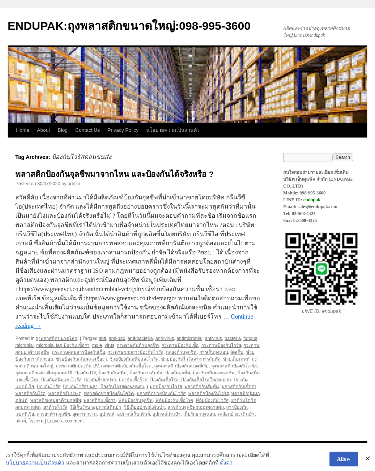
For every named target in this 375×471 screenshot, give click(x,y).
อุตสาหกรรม (84, 414)
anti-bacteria (140, 338)
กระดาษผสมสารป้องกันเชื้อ (78, 352)
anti (102, 338)
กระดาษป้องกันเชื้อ (180, 345)
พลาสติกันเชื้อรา (99, 400)
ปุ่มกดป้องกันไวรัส (164, 386)
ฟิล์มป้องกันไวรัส (212, 400)
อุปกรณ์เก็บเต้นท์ (133, 414)
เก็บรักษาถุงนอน (199, 414)
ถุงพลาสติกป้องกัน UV (77, 366)
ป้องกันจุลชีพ (177, 373)
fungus (250, 338)
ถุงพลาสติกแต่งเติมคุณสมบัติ (43, 373)
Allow (344, 462)
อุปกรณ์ (106, 414)
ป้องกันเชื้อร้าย (133, 379)
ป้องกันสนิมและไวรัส (61, 379)
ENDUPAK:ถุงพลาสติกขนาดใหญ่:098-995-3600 (129, 25)
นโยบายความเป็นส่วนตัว (172, 130)
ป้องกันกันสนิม (112, 373)
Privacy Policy (123, 130)
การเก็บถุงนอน (213, 352)
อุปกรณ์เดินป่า (166, 414)
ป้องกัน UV (85, 373)
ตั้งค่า (226, 466)
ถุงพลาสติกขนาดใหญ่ (57, 338)
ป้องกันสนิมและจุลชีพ (213, 373)
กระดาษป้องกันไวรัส (221, 345)
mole (97, 345)
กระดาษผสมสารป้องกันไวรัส (135, 352)
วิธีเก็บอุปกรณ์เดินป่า (144, 407)
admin (74, 183)
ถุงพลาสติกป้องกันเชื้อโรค (126, 366)
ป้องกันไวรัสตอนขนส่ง (122, 386)
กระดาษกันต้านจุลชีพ (138, 345)
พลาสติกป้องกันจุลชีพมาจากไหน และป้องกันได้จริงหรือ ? (114, 174)
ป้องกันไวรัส (48, 386)
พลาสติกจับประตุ (65, 393)
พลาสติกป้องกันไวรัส (208, 393)
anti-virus (164, 338)
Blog (63, 130)
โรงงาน (36, 421)
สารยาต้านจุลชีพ (53, 414)
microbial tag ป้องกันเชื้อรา (63, 345)
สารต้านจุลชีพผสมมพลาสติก (196, 407)
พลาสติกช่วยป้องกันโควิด (109, 393)
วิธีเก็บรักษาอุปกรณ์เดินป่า (95, 407)
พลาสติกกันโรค (30, 393)
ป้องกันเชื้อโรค (164, 379)
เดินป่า (247, 414)
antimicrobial (189, 338)
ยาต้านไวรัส (55, 407)
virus (109, 345)
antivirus (213, 338)
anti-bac (117, 338)
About (43, 130)
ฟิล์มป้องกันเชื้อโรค (174, 400)
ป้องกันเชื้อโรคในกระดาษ (206, 379)
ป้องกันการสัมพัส (145, 373)
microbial (24, 345)
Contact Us (87, 130)
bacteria (233, 338)
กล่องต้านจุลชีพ (181, 352)
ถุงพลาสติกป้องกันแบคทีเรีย (181, 366)
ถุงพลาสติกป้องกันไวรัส (234, 366)
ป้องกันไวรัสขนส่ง (80, 386)
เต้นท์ (20, 421)
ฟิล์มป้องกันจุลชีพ (135, 400)
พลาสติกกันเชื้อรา (239, 386)
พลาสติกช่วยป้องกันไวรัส (161, 393)
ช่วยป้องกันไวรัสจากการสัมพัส (190, 359)
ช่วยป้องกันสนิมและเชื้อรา (81, 359)
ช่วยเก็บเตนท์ (236, 359)
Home (22, 130)
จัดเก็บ (236, 352)
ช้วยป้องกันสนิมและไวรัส (133, 359)
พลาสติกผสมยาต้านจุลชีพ (55, 400)
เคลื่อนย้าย (228, 414)
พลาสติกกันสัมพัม (201, 386)
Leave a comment (65, 421)
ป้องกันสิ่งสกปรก (100, 379)
